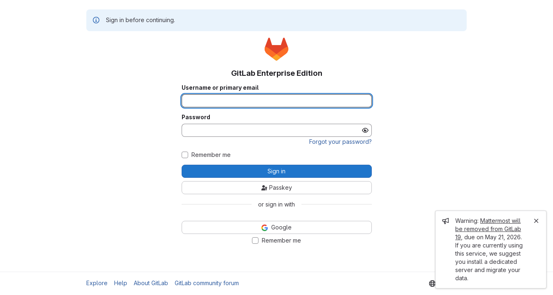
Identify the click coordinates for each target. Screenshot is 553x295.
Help (120, 282)
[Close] (536, 221)
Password (196, 117)
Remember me (211, 155)
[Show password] (365, 130)
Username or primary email (220, 87)
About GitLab (151, 282)
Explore (97, 282)
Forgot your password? (340, 141)
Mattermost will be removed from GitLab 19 (488, 229)
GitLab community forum (207, 282)
